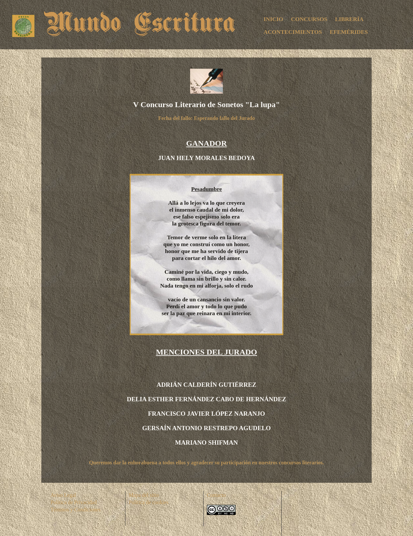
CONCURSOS (309, 19)
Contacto (216, 495)
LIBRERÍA (349, 19)
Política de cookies (148, 502)
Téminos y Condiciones (75, 509)
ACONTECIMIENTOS (293, 32)
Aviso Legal (63, 495)
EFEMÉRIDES (349, 32)
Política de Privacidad (74, 502)
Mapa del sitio (144, 495)
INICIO (273, 19)
